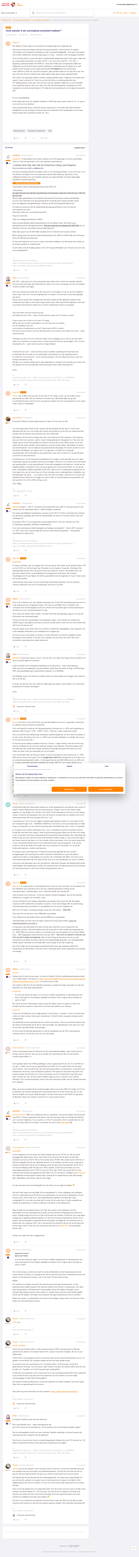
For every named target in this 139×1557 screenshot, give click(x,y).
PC (14, 1250)
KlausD (15, 1319)
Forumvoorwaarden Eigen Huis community (59, 1552)
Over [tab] (107, 766)
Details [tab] (69, 766)
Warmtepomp (19, 131)
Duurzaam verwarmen (41, 20)
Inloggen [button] (133, 13)
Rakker (15, 599)
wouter (15, 803)
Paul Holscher (18, 1048)
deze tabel (65, 1122)
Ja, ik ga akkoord (105, 789)
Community (6, 20)
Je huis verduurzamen (21, 20)
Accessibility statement (87, 1552)
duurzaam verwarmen (36, 131)
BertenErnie (17, 418)
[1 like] (24, 706)
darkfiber (16, 155)
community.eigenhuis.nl (127, 4)
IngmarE (16, 42)
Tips (49, 131)
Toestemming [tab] (32, 766)
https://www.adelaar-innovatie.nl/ (64, 1391)
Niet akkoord (69, 789)
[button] (120, 13)
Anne (15, 278)
